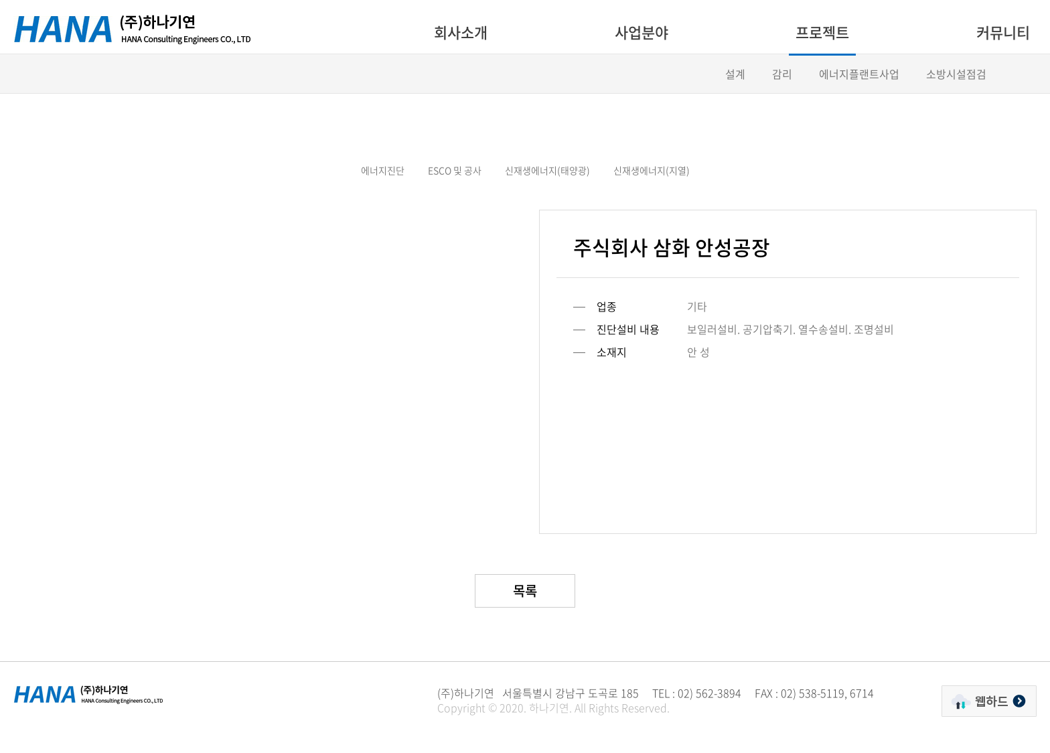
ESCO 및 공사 (454, 170)
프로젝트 (822, 32)
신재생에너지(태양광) (547, 170)
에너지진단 (382, 170)
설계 (735, 74)
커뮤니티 (1003, 32)
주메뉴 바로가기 (0, 0)
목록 (525, 590)
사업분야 (641, 32)
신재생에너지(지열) (651, 170)
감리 (782, 74)
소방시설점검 (956, 74)
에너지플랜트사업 (859, 74)
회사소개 (460, 32)
